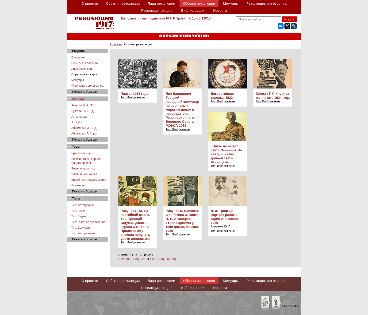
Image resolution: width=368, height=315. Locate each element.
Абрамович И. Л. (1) (84, 128)
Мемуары (230, 3)
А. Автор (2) (79, 116)
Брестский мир (81, 153)
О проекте (89, 3)
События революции (123, 3)
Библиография (193, 10)
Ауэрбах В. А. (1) (82, 105)
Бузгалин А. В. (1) (82, 111)
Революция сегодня (157, 10)
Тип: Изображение (83, 233)
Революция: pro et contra (266, 3)
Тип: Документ (80, 227)
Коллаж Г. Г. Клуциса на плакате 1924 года (273, 96)
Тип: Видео (78, 216)
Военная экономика (84, 174)
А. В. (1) (76, 122)
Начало (123, 259)
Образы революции (199, 3)
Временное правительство (88, 179)
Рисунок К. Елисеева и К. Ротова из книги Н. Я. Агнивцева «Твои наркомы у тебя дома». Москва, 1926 (182, 221)
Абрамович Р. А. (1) (84, 133)
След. (161, 259)
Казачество (78, 185)
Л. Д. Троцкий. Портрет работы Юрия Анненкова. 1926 (225, 217)
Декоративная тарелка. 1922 (222, 96)
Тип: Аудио (78, 210)
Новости (220, 10)
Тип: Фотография (82, 205)
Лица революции (161, 3)
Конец (171, 259)
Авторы (78, 98)
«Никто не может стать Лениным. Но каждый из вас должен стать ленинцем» (226, 154)
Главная (116, 44)
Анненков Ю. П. (221, 226)
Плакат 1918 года (134, 94)
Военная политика (83, 168)
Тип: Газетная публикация (88, 222)
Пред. (135, 259)
